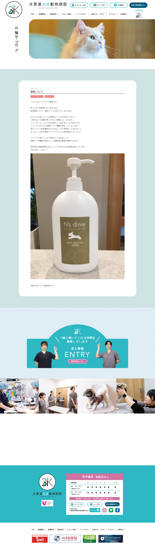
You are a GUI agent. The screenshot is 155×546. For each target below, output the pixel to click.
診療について (49, 96)
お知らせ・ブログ (97, 14)
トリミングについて (37, 96)
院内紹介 (53, 14)
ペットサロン (81, 14)
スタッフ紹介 (67, 14)
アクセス (112, 14)
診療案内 (42, 14)
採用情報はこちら (77, 361)
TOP (32, 14)
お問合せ (123, 14)
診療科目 (51, 529)
